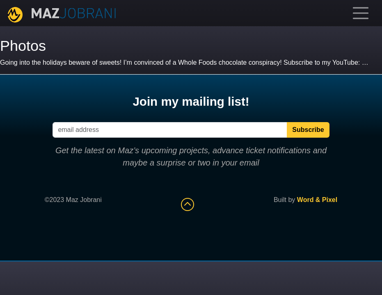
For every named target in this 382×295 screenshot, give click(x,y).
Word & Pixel (317, 199)
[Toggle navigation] (361, 13)
